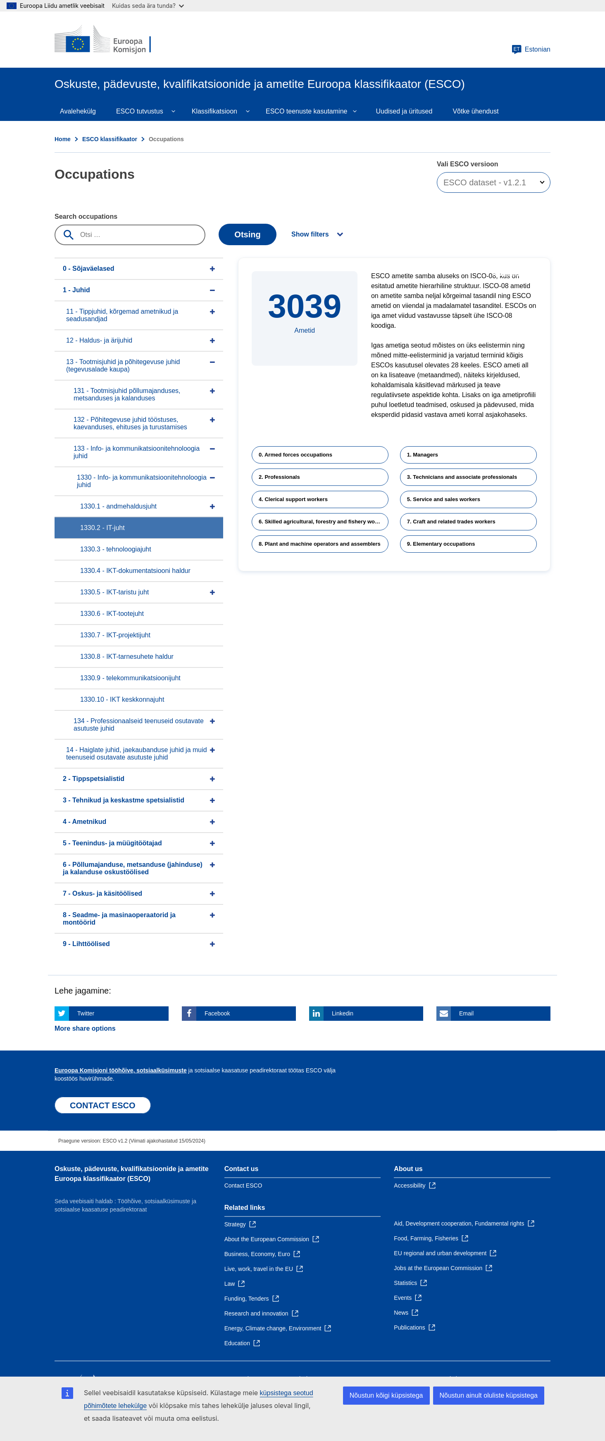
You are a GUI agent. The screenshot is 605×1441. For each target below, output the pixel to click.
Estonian (531, 49)
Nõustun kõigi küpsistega (386, 1395)
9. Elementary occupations (441, 544)
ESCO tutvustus (139, 111)
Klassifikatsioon (214, 111)
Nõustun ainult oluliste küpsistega (489, 1395)
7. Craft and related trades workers (451, 521)
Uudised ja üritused (404, 111)
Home (63, 139)
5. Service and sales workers (443, 499)
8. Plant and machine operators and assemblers (320, 544)
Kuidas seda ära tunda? (148, 5)
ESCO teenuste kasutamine (306, 111)
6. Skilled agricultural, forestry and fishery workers (323, 521)
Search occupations (86, 216)
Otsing (247, 234)
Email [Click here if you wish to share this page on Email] (466, 1013)
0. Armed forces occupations (295, 455)
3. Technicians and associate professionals (462, 477)
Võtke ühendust (475, 111)
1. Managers (422, 455)
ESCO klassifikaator (109, 139)
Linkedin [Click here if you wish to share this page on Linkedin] (342, 1013)
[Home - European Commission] (114, 39)
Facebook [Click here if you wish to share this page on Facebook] (217, 1013)
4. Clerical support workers (293, 499)
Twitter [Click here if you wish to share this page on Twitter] (85, 1013)
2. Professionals (279, 477)
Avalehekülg (78, 111)
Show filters (310, 234)
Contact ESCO (243, 1185)
